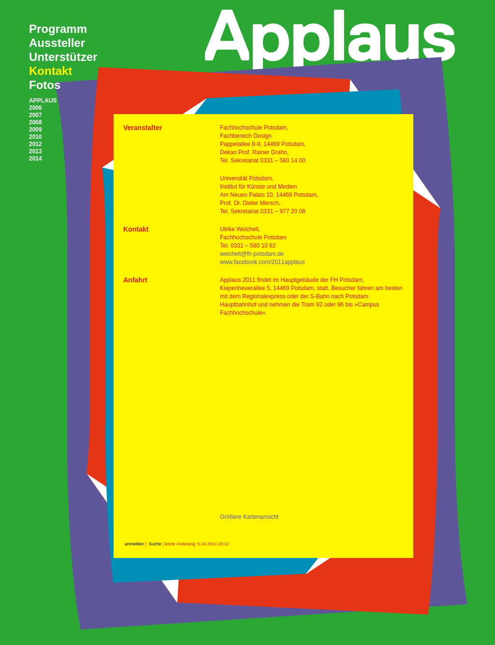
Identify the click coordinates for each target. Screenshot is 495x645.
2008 (35, 122)
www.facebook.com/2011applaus (262, 262)
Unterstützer (63, 56)
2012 (35, 144)
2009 (35, 129)
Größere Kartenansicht (249, 516)
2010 (35, 136)
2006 (35, 107)
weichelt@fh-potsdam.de (252, 253)
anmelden (134, 544)
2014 (35, 158)
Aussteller (57, 42)
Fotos (44, 84)
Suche (155, 544)
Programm (58, 28)
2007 (35, 115)
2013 (35, 151)
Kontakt (50, 70)
